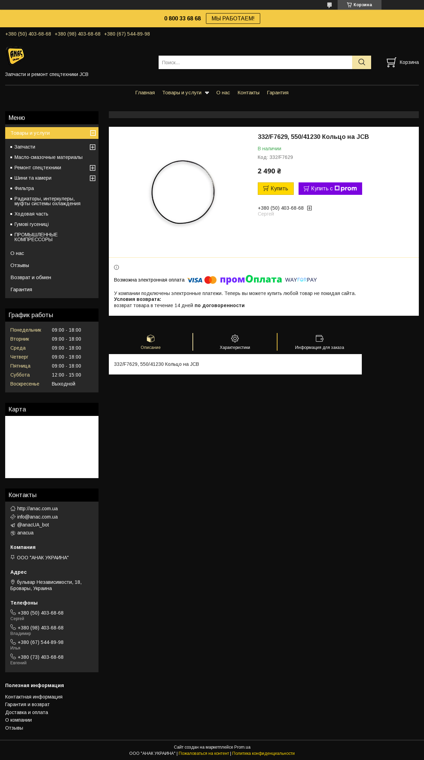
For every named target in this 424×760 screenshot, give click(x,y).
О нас (223, 92)
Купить (279, 188)
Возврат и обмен (30, 277)
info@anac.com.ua (37, 517)
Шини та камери (33, 178)
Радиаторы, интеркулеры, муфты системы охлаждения (48, 201)
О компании (18, 720)
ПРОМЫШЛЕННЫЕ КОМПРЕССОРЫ (36, 237)
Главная (145, 92)
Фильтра (24, 188)
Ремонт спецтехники (38, 167)
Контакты (248, 92)
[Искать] (361, 62)
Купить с (334, 189)
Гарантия (278, 92)
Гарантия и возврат (27, 704)
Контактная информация (34, 697)
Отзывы (19, 265)
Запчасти (25, 147)
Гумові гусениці (32, 224)
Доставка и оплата (26, 712)
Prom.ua (242, 747)
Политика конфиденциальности (263, 753)
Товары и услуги (181, 92)
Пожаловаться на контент (204, 753)
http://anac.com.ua (37, 508)
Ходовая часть (31, 214)
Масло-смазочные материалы (49, 157)
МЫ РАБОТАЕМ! (233, 18)
